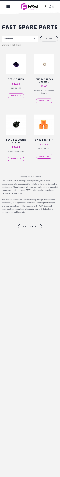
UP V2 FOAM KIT (44, 140)
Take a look (16, 95)
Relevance (20, 38)
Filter (49, 39)
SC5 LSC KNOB (16, 79)
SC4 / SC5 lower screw (16, 141)
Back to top (29, 226)
